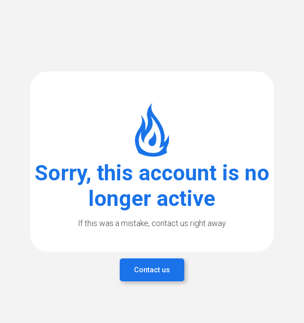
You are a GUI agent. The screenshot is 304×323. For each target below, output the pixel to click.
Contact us (152, 270)
